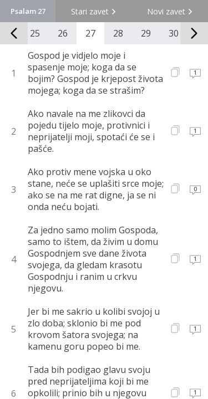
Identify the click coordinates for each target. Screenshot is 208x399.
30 (174, 33)
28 (118, 33)
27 (90, 33)
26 (63, 33)
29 (146, 33)
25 (35, 33)
